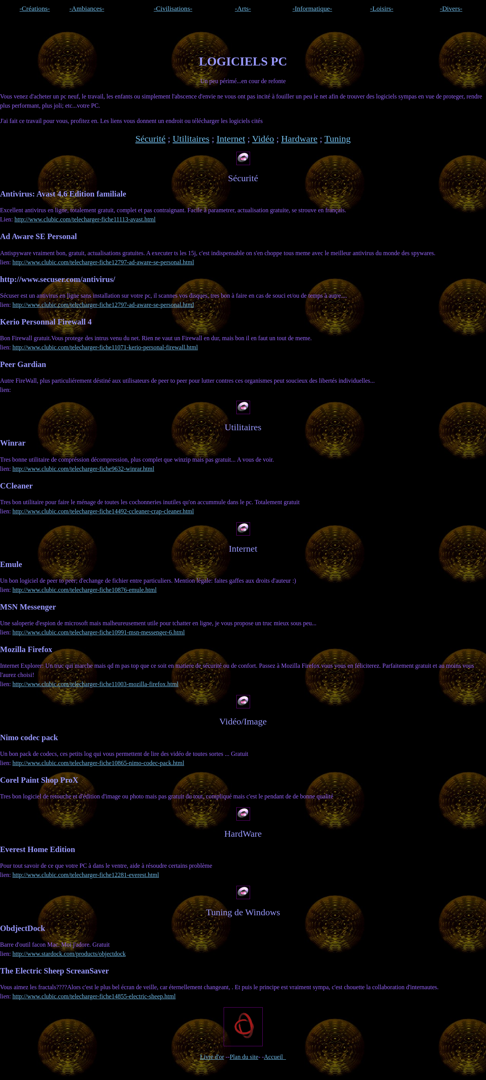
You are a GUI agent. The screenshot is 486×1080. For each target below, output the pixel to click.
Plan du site (244, 1057)
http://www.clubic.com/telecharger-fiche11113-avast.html (85, 219)
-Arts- (243, 8)
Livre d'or (212, 1057)
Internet (230, 139)
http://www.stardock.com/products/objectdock (69, 954)
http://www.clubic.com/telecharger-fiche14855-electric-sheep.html (93, 996)
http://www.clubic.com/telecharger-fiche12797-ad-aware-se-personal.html (103, 262)
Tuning (337, 139)
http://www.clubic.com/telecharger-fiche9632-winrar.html (83, 468)
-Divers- (451, 8)
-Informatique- (312, 8)
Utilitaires (191, 139)
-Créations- (35, 8)
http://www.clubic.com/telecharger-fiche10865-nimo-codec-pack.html (98, 763)
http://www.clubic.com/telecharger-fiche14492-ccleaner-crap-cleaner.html (103, 511)
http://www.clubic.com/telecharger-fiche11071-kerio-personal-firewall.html (105, 347)
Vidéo (263, 139)
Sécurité (150, 139)
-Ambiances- (86, 8)
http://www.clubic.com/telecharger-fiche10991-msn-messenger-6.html (98, 632)
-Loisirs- (381, 8)
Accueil (275, 1057)
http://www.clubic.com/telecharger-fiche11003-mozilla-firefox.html (95, 684)
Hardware (299, 139)
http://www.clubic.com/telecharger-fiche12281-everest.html (85, 875)
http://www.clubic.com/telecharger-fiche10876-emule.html (84, 590)
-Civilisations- (173, 8)
